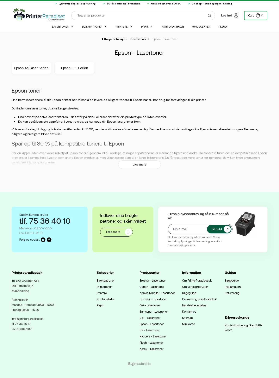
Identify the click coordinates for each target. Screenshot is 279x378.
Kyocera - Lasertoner (153, 336)
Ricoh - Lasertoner (151, 342)
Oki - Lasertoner (150, 305)
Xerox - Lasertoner (152, 348)
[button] (256, 15)
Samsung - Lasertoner (154, 311)
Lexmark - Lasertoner (153, 299)
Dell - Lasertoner (150, 317)
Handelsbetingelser (194, 305)
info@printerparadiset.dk (28, 318)
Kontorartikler (105, 299)
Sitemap (187, 317)
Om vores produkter (195, 286)
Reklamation (233, 286)
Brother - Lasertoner (152, 280)
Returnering (232, 293)
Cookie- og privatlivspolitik (199, 299)
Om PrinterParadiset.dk (197, 280)
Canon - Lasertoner (152, 286)
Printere (102, 293)
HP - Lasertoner (149, 330)
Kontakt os (189, 311)
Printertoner (139, 39)
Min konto (188, 324)
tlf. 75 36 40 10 (21, 323)
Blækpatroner (106, 280)
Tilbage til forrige (113, 39)
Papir (100, 305)
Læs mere (139, 164)
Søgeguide (189, 293)
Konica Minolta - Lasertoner (157, 293)
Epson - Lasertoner (152, 324)
